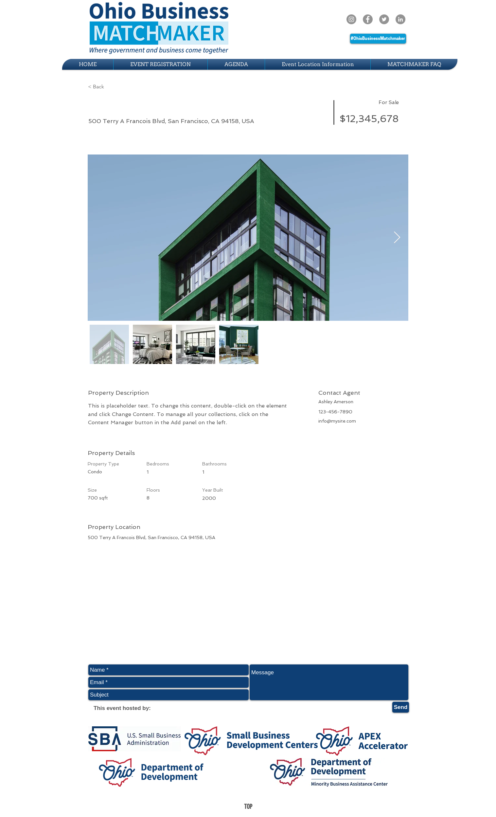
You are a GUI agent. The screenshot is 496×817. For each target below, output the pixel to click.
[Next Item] (397, 237)
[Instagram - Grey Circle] (351, 19)
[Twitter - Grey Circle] (384, 19)
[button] (111, 87)
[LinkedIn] (400, 19)
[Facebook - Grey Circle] (368, 19)
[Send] (400, 707)
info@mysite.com (337, 421)
